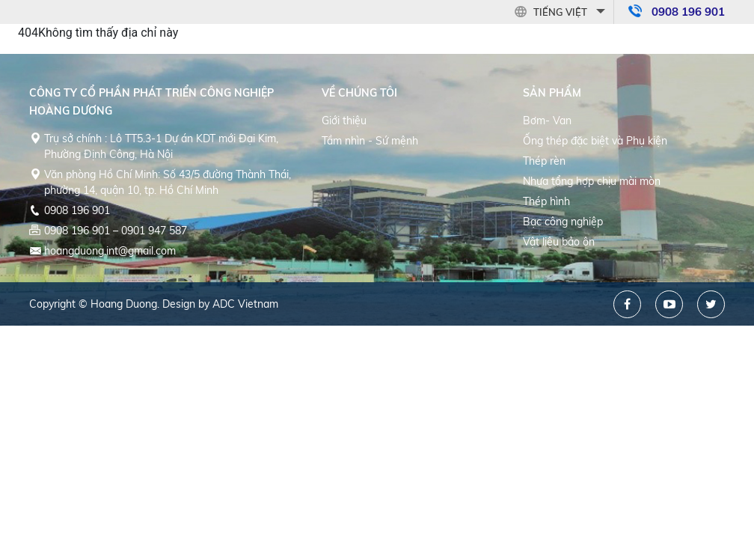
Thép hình (546, 201)
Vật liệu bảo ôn (559, 242)
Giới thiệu (344, 120)
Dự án (559, 32)
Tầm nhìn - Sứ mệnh (370, 140)
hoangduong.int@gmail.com (110, 251)
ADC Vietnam (245, 304)
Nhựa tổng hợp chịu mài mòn (591, 181)
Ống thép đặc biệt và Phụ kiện (595, 140)
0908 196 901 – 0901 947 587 (115, 230)
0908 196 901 (77, 210)
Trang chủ (323, 32)
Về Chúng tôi (411, 32)
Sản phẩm (495, 32)
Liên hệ (675, 32)
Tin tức (615, 32)
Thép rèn (544, 161)
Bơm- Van (547, 120)
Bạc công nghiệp (563, 221)
